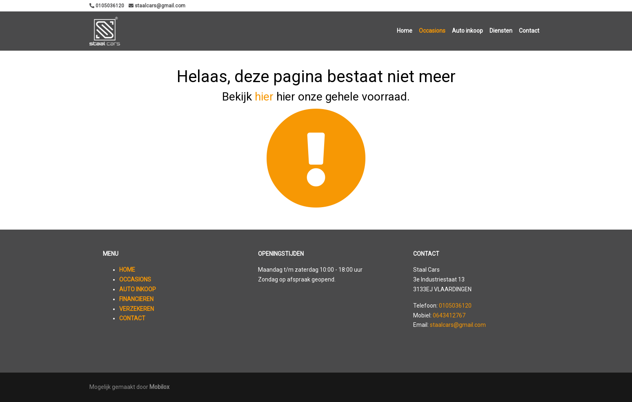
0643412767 (449, 315)
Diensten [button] (501, 30)
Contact (529, 30)
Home (404, 30)
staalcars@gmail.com (458, 325)
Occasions (432, 30)
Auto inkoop (467, 30)
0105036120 (455, 305)
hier (264, 96)
